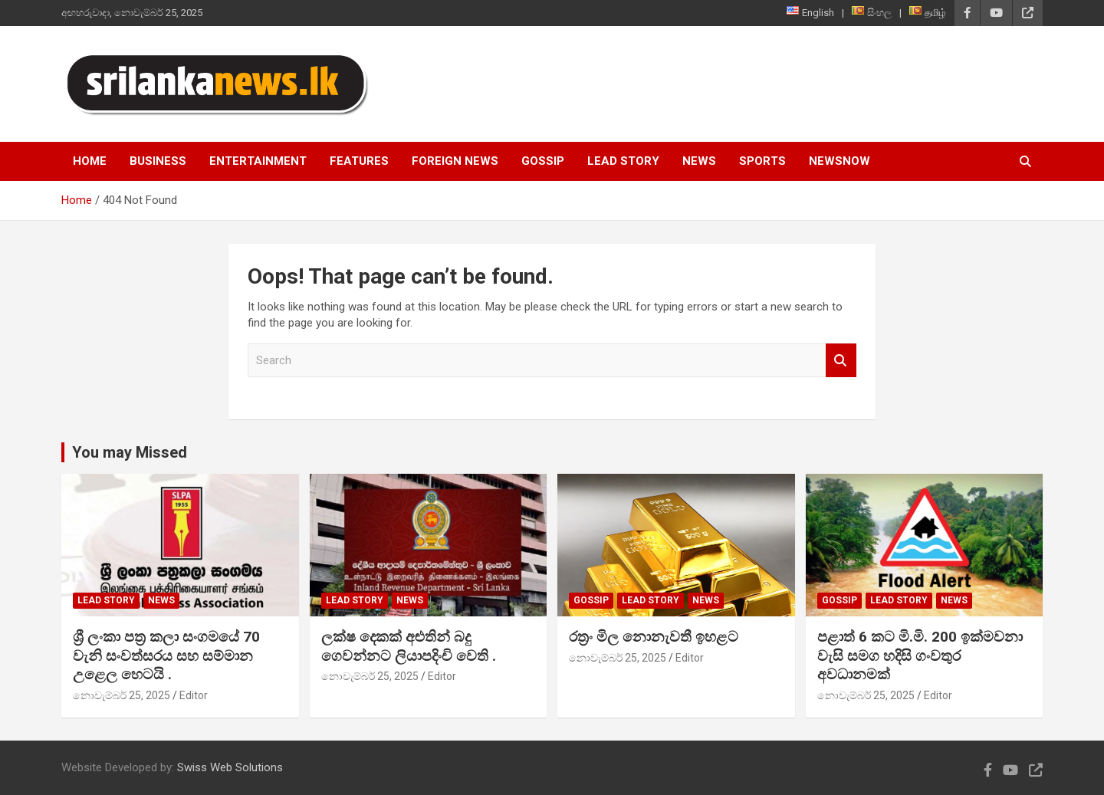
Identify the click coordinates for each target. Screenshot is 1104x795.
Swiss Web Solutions (230, 767)
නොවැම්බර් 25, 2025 (121, 695)
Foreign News (455, 161)
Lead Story (623, 161)
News (699, 161)
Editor (193, 695)
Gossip (542, 161)
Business (158, 161)
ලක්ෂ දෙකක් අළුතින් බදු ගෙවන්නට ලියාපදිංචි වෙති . (408, 646)
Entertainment (258, 161)
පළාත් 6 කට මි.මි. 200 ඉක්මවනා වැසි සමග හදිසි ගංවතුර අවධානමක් (920, 655)
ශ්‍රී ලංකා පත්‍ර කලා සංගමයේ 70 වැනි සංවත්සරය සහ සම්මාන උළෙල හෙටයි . (166, 655)
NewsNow (839, 161)
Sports (762, 161)
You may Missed (129, 452)
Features (359, 161)
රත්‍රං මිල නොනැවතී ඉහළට (653, 637)
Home (90, 161)
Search (841, 360)
